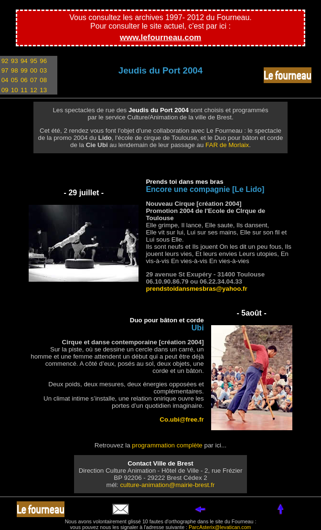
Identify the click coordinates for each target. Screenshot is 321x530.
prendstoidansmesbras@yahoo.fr (196, 288)
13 (43, 90)
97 (5, 70)
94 (24, 60)
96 (43, 60)
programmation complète (167, 445)
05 (14, 80)
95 (33, 60)
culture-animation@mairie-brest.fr (167, 484)
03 (43, 70)
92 (5, 60)
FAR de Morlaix (227, 144)
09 (5, 90)
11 (24, 90)
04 (5, 80)
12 (33, 90)
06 (24, 80)
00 (33, 70)
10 (14, 90)
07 (33, 80)
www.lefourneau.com (160, 37)
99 (24, 70)
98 (14, 70)
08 (43, 80)
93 (14, 60)
